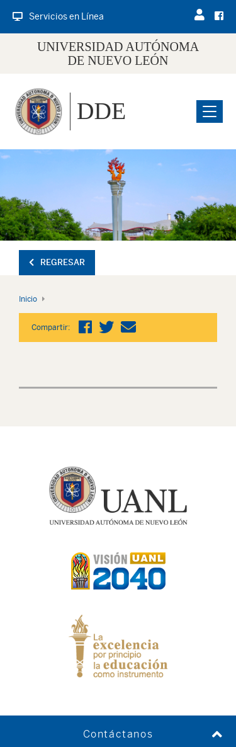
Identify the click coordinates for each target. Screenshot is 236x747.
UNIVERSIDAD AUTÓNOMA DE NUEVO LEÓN (118, 53)
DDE (101, 111)
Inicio (28, 299)
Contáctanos (118, 734)
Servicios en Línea (58, 16)
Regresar (57, 262)
